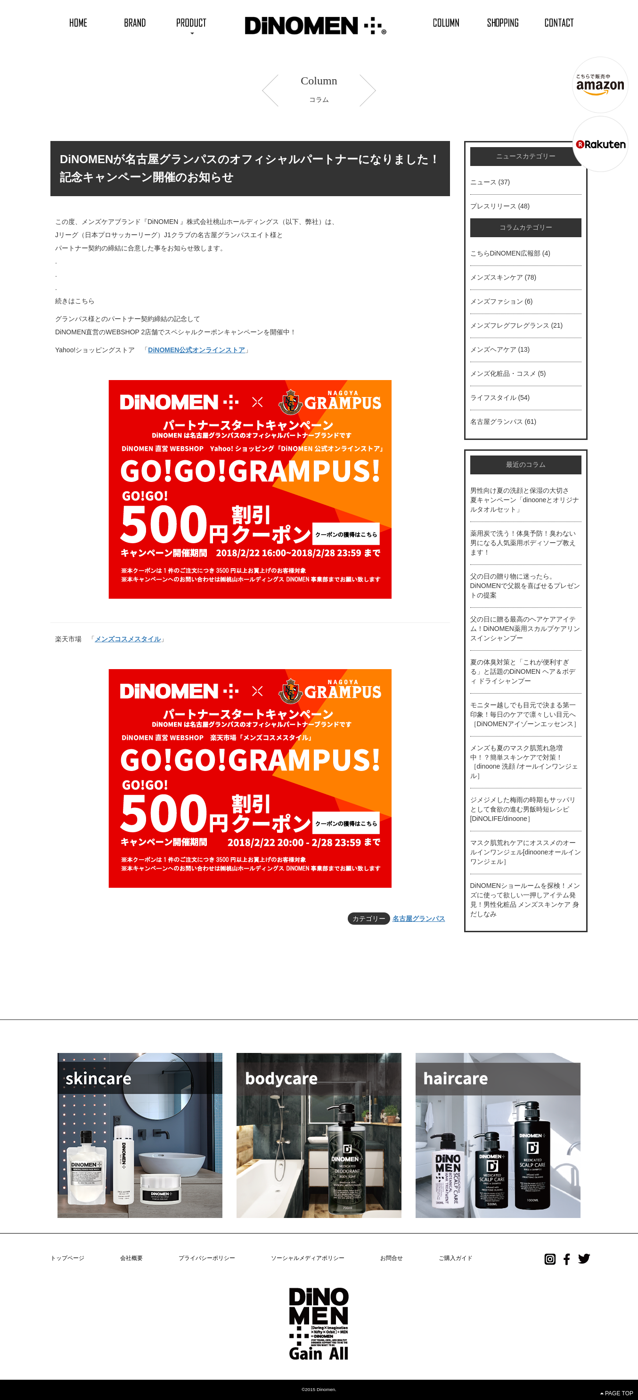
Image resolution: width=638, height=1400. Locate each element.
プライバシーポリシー (207, 1258)
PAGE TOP (616, 1393)
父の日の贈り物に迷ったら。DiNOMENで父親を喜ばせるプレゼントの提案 (525, 585)
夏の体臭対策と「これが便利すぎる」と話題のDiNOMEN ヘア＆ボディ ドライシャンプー (522, 671)
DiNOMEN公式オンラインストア (196, 350)
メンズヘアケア (493, 349)
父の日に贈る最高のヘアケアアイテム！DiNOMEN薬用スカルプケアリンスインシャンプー (525, 628)
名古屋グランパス (419, 918)
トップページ (67, 1258)
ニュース (483, 182)
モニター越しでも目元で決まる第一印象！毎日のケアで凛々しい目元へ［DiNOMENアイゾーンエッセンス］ (525, 714)
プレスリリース (493, 206)
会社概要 (131, 1258)
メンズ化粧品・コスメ (503, 373)
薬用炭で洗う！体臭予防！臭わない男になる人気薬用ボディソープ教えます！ (523, 543)
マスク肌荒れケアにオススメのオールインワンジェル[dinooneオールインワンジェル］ (525, 852)
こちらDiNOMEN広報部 (505, 253)
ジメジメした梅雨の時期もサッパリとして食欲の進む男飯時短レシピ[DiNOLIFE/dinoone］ (523, 809)
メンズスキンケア (496, 277)
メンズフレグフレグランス (509, 325)
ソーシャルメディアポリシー (307, 1258)
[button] (192, 22)
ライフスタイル (493, 397)
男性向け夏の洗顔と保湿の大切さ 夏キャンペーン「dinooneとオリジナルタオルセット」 (525, 500)
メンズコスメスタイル (128, 639)
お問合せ (391, 1258)
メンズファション (496, 301)
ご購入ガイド (456, 1258)
